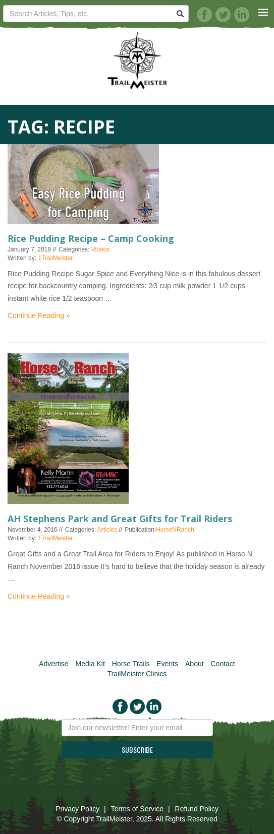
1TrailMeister (55, 258)
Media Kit (89, 664)
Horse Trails (131, 664)
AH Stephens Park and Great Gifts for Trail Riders (120, 518)
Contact (223, 664)
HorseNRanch (175, 529)
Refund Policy (196, 809)
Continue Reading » (39, 315)
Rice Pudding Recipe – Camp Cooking (91, 238)
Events (167, 664)
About (194, 664)
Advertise (53, 664)
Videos (100, 249)
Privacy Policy (77, 809)
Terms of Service (137, 809)
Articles (107, 529)
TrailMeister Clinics (137, 674)
